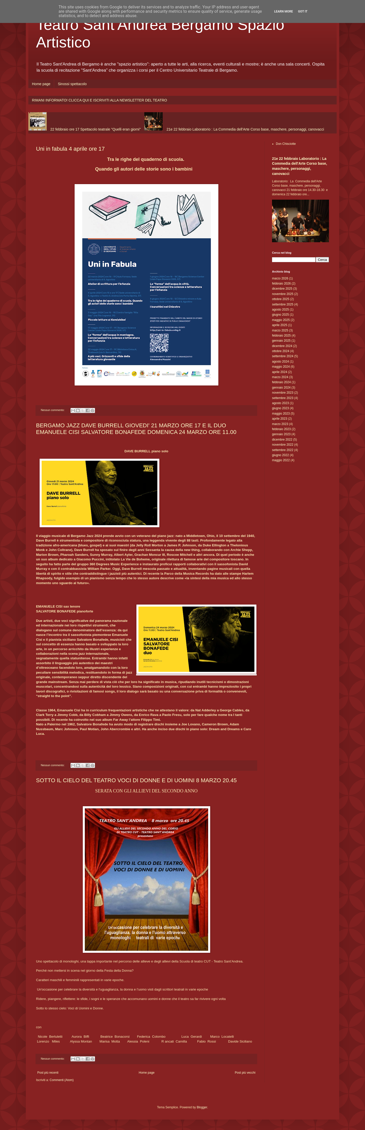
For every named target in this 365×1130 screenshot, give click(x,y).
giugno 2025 (280, 314)
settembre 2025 (282, 304)
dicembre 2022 (282, 439)
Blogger (202, 1107)
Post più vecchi (245, 1072)
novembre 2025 (282, 294)
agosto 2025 (280, 309)
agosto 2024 (280, 361)
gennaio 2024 (281, 387)
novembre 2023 (282, 392)
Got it (303, 11)
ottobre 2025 (280, 299)
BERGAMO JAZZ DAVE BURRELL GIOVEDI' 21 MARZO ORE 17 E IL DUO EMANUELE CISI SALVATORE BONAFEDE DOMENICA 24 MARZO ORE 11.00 (136, 428)
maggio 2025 (281, 320)
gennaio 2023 (281, 434)
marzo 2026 (280, 278)
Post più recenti (47, 1072)
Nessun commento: (53, 410)
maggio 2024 (281, 366)
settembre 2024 (282, 356)
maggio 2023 (281, 413)
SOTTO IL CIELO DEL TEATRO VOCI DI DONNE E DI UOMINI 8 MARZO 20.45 (136, 780)
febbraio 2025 (281, 335)
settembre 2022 (282, 450)
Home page (41, 84)
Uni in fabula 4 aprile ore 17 (70, 149)
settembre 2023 (282, 398)
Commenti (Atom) (62, 1080)
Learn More (283, 11)
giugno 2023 (280, 408)
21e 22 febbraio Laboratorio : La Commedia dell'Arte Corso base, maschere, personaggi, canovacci (245, 129)
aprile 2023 (279, 418)
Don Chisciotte (286, 144)
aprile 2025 (279, 325)
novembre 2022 (282, 444)
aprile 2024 (279, 372)
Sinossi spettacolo (72, 84)
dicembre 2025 (282, 288)
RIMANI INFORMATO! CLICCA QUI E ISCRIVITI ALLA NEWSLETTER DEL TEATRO (99, 100)
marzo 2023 (280, 424)
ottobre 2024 (280, 351)
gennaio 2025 (281, 340)
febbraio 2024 (281, 382)
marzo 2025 (280, 330)
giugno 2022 (280, 455)
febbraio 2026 (281, 283)
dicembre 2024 (282, 346)
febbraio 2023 (281, 429)
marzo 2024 (280, 377)
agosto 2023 (280, 403)
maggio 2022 (281, 460)
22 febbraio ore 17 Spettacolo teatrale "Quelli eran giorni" (95, 129)
